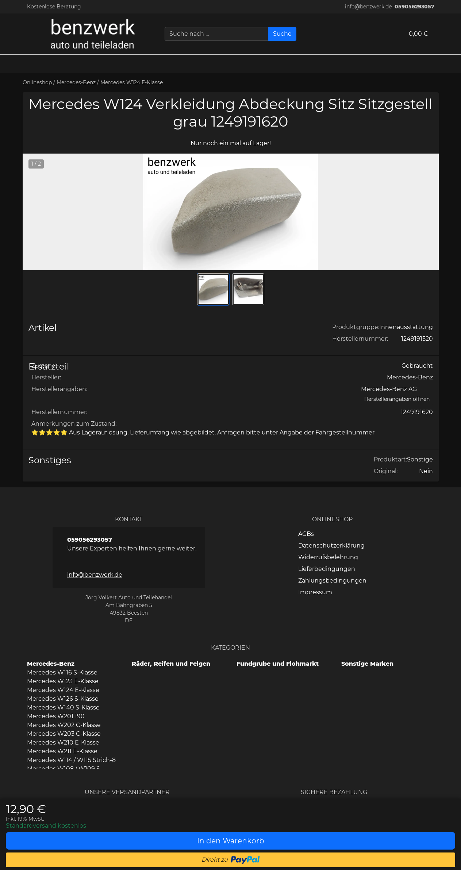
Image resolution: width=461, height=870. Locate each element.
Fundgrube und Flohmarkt (278, 663)
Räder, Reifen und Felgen (171, 663)
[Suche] (282, 34)
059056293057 (414, 6)
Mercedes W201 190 (56, 716)
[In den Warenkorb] (230, 841)
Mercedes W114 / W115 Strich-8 (71, 760)
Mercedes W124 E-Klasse (131, 82)
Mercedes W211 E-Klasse (62, 751)
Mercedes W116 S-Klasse (62, 672)
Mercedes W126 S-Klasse (63, 698)
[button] (452, 64)
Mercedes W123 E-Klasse (63, 681)
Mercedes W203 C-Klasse (64, 733)
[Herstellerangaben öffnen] (397, 399)
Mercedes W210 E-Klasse (63, 742)
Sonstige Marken (367, 663)
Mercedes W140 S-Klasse (63, 707)
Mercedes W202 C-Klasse (64, 725)
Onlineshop (37, 82)
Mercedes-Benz (76, 82)
